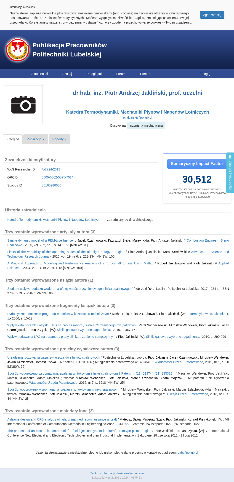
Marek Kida (140, 240)
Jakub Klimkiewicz (20, 362)
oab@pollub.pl (188, 452)
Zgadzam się (212, 15)
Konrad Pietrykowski (202, 419)
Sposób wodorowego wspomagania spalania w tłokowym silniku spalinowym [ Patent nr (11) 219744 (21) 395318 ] (90, 373)
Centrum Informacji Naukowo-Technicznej (117, 473)
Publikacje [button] (36, 139)
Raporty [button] (59, 139)
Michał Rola (120, 314)
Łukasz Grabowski (144, 314)
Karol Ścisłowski (175, 252)
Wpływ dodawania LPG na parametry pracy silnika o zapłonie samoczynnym (61, 336)
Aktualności (39, 74)
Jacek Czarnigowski (91, 240)
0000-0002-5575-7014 (57, 177)
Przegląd (12, 139)
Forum (120, 74)
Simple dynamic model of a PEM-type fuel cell (40, 240)
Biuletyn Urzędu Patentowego (187, 394)
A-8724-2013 (51, 169)
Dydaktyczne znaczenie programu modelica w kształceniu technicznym (58, 314)
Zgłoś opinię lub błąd (230, 172)
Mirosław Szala (153, 419)
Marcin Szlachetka (144, 378)
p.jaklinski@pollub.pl (137, 117)
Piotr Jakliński (203, 263)
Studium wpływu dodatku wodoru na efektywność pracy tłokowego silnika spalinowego (68, 288)
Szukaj (67, 74)
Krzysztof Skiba (119, 240)
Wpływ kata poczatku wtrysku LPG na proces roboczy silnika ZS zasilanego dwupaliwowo (71, 325)
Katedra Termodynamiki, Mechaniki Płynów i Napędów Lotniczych (137, 112)
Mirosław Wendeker (183, 325)
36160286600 (51, 185)
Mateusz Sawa (130, 419)
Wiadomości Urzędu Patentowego (178, 362)
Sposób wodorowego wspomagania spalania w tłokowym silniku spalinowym (63, 389)
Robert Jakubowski (171, 263)
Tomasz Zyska (38, 330)
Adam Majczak (171, 378)
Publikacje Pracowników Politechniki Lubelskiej (69, 50)
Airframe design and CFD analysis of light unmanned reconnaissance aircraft (62, 419)
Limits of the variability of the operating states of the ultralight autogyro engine (65, 252)
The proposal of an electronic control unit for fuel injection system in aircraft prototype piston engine (79, 431)
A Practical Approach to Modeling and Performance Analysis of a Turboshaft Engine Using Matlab (80, 263)
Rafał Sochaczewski (152, 325)
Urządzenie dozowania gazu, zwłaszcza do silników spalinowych (53, 357)
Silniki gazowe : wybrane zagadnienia (83, 330)
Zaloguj (205, 74)
